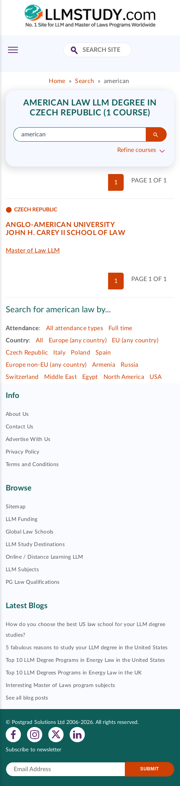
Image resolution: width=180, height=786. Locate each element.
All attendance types (74, 328)
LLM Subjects (22, 569)
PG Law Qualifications (33, 582)
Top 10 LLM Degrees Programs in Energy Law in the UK (74, 673)
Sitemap (15, 507)
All (39, 340)
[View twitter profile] (56, 734)
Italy (59, 353)
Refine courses (136, 150)
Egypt (90, 377)
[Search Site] (75, 50)
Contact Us (19, 427)
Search (84, 81)
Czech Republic (27, 353)
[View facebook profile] (13, 734)
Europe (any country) (78, 340)
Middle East (60, 377)
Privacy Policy (22, 452)
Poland (80, 353)
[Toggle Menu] (13, 50)
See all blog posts (27, 698)
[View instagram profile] (34, 734)
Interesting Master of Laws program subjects (60, 685)
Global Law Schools (30, 532)
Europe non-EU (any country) (46, 365)
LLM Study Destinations (35, 544)
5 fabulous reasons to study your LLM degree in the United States (86, 647)
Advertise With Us (28, 439)
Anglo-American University (60, 225)
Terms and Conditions (32, 464)
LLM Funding (22, 519)
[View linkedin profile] (77, 734)
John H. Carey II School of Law (65, 233)
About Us (17, 414)
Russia (130, 365)
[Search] (156, 134)
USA (156, 377)
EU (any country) (135, 340)
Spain (103, 353)
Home (57, 81)
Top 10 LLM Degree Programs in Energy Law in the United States (85, 660)
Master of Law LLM (33, 251)
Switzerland (22, 377)
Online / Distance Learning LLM (44, 557)
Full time (120, 328)
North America (124, 377)
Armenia (103, 365)
